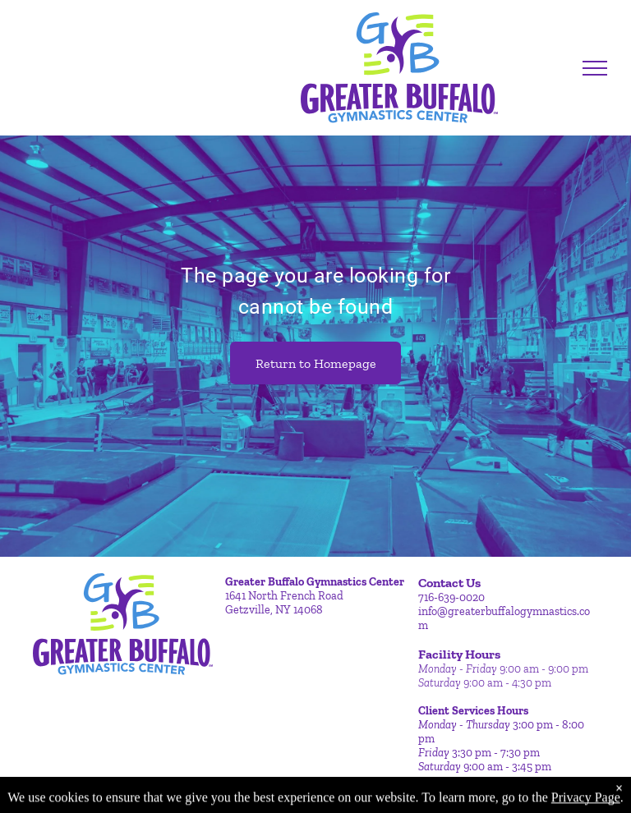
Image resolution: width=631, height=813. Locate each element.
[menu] (594, 68)
